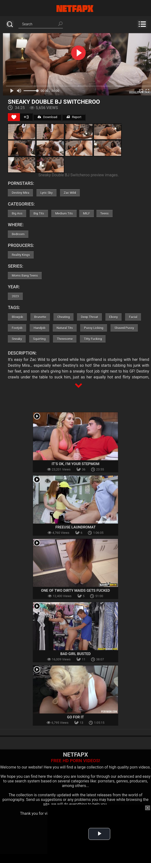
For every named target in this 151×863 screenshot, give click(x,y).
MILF (86, 213)
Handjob (39, 328)
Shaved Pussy (124, 328)
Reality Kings (21, 255)
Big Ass (17, 213)
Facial (133, 317)
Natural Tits (65, 328)
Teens (104, 213)
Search (10, 24)
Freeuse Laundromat (75, 527)
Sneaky (17, 339)
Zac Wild (70, 193)
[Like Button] (14, 117)
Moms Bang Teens (25, 275)
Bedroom (18, 234)
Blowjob (17, 317)
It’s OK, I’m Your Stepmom (76, 464)
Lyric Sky (46, 193)
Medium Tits (64, 213)
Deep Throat (89, 317)
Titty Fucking (93, 339)
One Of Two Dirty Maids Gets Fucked (75, 590)
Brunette (40, 317)
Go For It (75, 717)
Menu (142, 24)
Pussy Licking (93, 328)
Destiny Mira (20, 193)
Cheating (63, 317)
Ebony (113, 317)
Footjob (17, 328)
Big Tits (39, 213)
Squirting (39, 339)
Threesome (65, 339)
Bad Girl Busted (75, 654)
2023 (15, 296)
